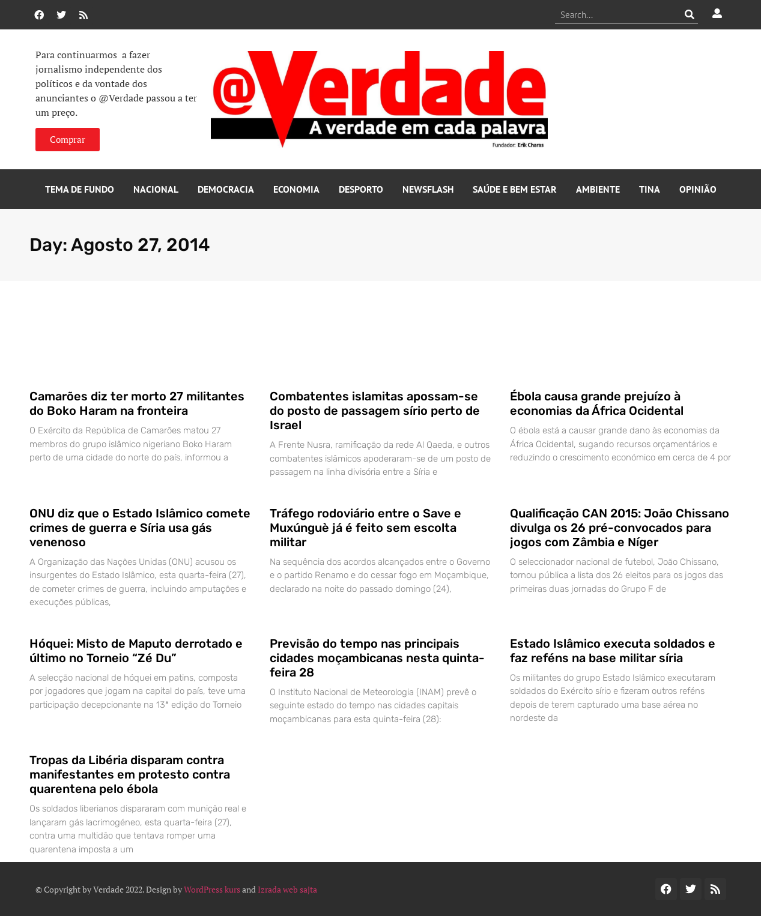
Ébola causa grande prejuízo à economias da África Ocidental (597, 403)
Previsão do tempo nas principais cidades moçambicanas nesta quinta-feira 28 (377, 657)
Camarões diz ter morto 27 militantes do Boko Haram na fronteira (136, 403)
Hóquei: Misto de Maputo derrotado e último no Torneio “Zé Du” (136, 650)
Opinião (698, 189)
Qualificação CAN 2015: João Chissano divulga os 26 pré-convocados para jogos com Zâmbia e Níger (619, 527)
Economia (296, 189)
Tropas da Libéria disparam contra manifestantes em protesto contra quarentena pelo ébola (129, 774)
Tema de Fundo (79, 189)
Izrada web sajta (287, 889)
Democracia (226, 189)
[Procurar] (689, 14)
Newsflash (427, 189)
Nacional (155, 189)
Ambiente (598, 189)
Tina (649, 189)
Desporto (361, 189)
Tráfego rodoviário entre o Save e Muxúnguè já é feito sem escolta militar (365, 527)
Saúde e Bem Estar (515, 189)
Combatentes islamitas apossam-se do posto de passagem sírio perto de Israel (375, 410)
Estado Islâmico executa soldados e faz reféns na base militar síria (612, 650)
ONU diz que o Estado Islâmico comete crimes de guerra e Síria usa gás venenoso (139, 527)
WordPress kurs (212, 889)
